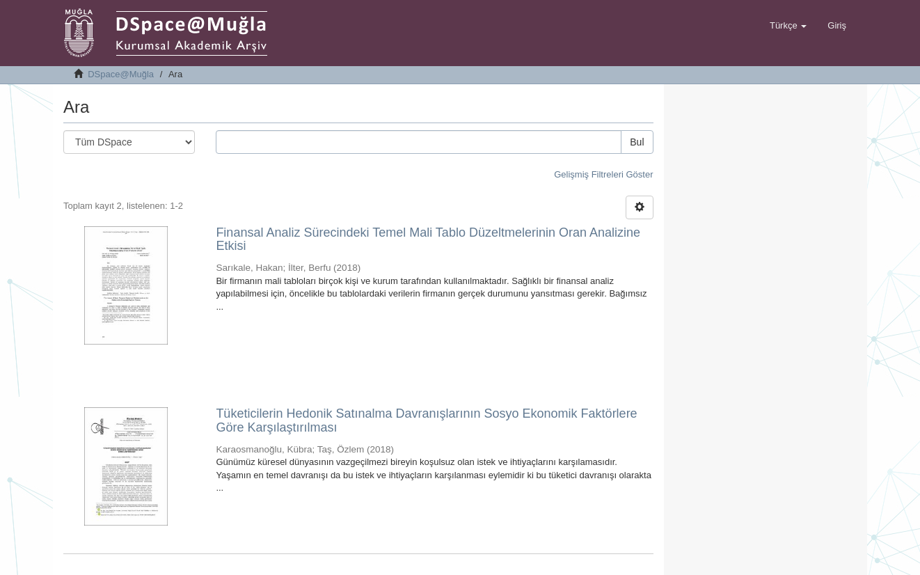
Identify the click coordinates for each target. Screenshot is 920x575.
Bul (637, 142)
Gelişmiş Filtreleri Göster (603, 174)
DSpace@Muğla (121, 74)
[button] (788, 25)
